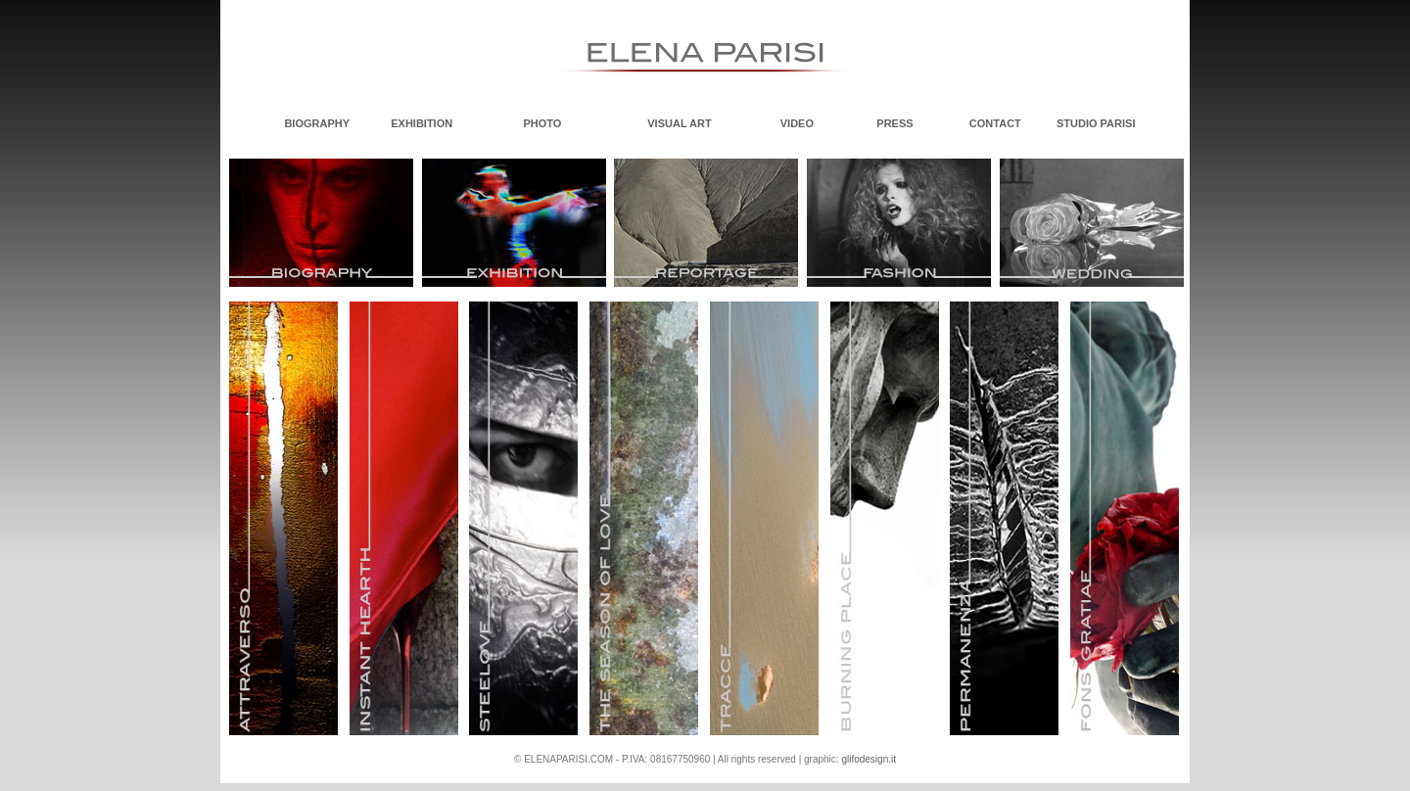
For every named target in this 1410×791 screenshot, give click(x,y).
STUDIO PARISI (1096, 123)
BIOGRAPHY (317, 123)
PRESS (894, 123)
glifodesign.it (868, 759)
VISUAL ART (679, 123)
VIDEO (797, 123)
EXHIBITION (421, 123)
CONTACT (995, 123)
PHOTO (543, 123)
